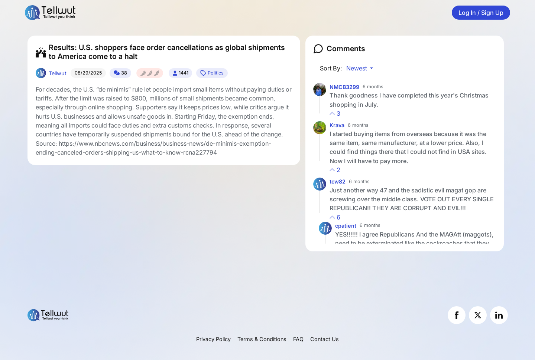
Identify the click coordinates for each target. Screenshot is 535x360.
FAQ (298, 339)
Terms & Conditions (261, 339)
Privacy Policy (213, 339)
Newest (357, 68)
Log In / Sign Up (480, 12)
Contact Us (324, 339)
